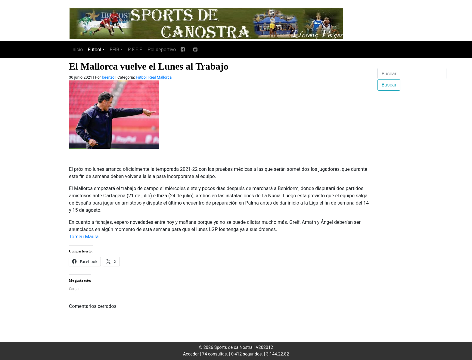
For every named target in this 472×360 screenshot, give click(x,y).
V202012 (264, 347)
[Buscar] (411, 73)
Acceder (191, 354)
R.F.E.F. (135, 49)
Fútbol (94, 49)
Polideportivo (162, 49)
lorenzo (108, 77)
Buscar (388, 85)
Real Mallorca (160, 77)
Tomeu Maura (84, 236)
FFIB (114, 49)
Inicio (77, 49)
